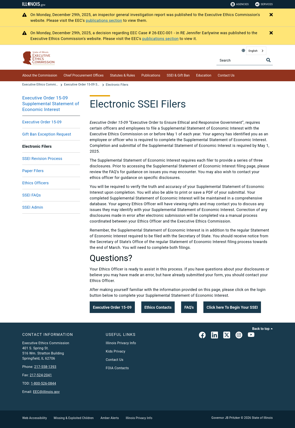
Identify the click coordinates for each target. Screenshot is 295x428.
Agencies (240, 4)
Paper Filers (33, 170)
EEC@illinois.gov (46, 392)
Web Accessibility (34, 418)
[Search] (244, 60)
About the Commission (39, 75)
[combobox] (256, 51)
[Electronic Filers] (117, 84)
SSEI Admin (32, 207)
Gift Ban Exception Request (46, 134)
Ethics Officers (35, 183)
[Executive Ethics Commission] (41, 84)
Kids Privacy (115, 351)
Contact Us (226, 75)
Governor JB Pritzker (226, 417)
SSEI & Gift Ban (178, 75)
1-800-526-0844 (43, 383)
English (253, 50)
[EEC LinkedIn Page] (214, 336)
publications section (104, 20)
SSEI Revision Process (42, 158)
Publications (151, 75)
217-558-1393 (45, 367)
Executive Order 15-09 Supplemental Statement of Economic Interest (50, 103)
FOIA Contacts (117, 368)
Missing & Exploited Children (74, 418)
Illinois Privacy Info (121, 343)
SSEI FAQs (31, 195)
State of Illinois (262, 417)
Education (203, 75)
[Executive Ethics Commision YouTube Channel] (251, 336)
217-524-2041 (41, 375)
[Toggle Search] (268, 60)
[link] (202, 336)
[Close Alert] (271, 15)
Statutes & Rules (122, 75)
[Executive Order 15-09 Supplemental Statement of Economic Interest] (82, 84)
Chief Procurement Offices (84, 75)
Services (264, 4)
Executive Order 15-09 (42, 122)
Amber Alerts (110, 418)
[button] (112, 307)
